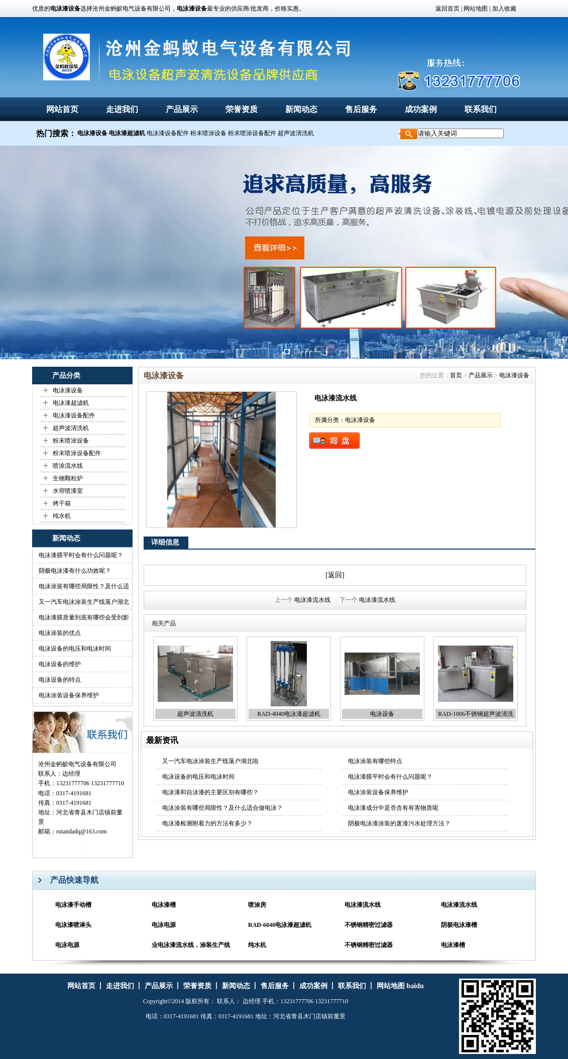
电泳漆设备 (68, 390)
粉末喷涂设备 (208, 133)
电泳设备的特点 (60, 679)
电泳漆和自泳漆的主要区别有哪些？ (210, 792)
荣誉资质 (241, 109)
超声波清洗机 (296, 133)
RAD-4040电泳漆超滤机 (288, 713)
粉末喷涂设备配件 (252, 133)
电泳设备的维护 (60, 664)
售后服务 (361, 109)
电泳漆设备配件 (168, 133)
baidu (414, 986)
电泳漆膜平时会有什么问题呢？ (81, 555)
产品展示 (182, 109)
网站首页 (62, 109)
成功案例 (421, 109)
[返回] (334, 575)
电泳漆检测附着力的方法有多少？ (207, 823)
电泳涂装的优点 (60, 633)
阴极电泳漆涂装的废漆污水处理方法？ (399, 823)
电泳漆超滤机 (71, 402)
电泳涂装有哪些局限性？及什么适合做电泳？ (222, 807)
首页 (456, 375)
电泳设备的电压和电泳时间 (75, 648)
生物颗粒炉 (68, 478)
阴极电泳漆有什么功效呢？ (75, 570)
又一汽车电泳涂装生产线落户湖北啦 (210, 761)
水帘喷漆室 (68, 490)
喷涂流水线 (68, 465)
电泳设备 (382, 713)
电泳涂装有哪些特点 (375, 761)
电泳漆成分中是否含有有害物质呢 (393, 807)
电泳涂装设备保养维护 (69, 695)
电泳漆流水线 (312, 599)
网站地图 (475, 8)
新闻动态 (301, 109)
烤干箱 (62, 503)
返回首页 (447, 8)
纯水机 (62, 515)
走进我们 (122, 109)
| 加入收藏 (502, 8)
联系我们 (481, 109)
